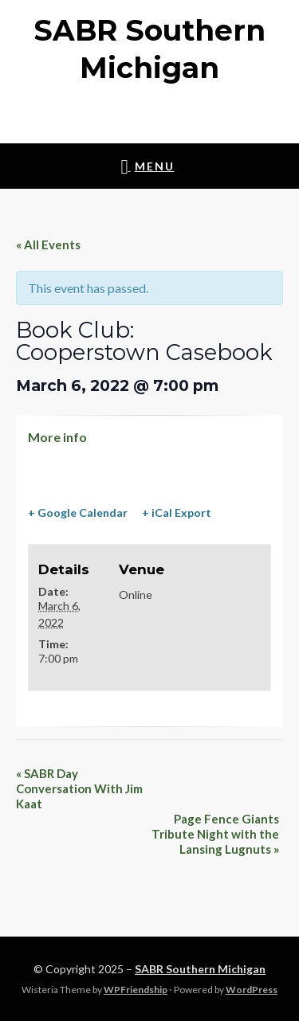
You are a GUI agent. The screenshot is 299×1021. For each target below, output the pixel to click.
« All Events (48, 244)
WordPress (251, 990)
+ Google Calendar (78, 512)
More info (57, 436)
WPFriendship (135, 990)
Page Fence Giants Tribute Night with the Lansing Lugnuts (215, 834)
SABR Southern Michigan (200, 969)
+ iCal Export (176, 512)
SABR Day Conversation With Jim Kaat (79, 788)
